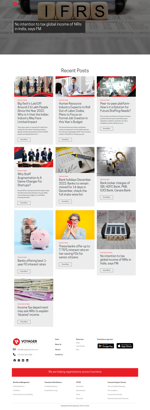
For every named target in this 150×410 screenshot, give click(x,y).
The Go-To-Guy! (84, 406)
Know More (24, 139)
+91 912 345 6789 (24, 355)
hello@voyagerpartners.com (27, 350)
